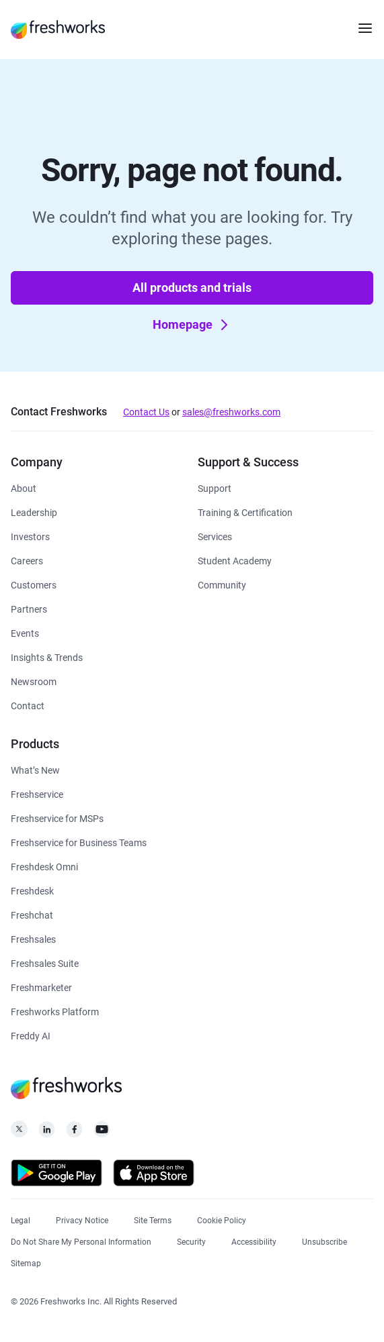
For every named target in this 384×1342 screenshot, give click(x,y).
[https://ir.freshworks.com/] (30, 536)
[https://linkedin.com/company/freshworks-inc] (46, 1133)
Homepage (193, 325)
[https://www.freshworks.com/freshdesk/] (32, 890)
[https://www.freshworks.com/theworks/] (47, 657)
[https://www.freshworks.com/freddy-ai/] (30, 1035)
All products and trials (192, 287)
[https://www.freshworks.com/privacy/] (82, 1219)
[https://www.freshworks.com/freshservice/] (37, 793)
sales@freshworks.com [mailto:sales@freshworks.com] (231, 412)
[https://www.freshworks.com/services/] (215, 536)
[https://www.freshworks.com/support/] (214, 487)
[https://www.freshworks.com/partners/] (29, 608)
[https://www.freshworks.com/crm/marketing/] (41, 987)
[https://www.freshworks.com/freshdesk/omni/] (44, 866)
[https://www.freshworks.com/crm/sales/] (33, 938)
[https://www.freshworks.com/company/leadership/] (34, 512)
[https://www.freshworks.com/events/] (25, 632)
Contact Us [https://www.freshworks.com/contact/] (146, 412)
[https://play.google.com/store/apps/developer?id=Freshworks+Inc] (56, 1175)
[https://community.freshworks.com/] (222, 584)
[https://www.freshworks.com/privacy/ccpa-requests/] (81, 1240)
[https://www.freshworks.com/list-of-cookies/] (221, 1219)
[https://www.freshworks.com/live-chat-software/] (32, 914)
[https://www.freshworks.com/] (58, 29)
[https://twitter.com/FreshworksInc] (19, 1133)
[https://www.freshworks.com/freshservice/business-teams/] (79, 842)
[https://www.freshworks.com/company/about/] (23, 487)
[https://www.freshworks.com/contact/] (27, 705)
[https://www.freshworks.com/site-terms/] (152, 1219)
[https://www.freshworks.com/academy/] (245, 512)
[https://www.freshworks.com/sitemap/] (26, 1262)
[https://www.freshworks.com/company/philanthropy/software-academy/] (235, 560)
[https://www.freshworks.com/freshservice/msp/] (57, 818)
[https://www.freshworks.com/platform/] (55, 1011)
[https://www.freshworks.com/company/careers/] (27, 560)
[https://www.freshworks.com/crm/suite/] (45, 963)
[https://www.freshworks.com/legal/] (20, 1219)
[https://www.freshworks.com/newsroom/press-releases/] (33, 681)
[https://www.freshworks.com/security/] (191, 1240)
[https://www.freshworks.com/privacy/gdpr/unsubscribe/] (324, 1240)
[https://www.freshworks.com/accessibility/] (253, 1240)
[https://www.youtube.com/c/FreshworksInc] (101, 1133)
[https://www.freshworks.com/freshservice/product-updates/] (35, 769)
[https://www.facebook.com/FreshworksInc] (74, 1133)
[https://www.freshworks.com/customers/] (33, 584)
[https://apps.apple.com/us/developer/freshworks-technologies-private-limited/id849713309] (153, 1175)
